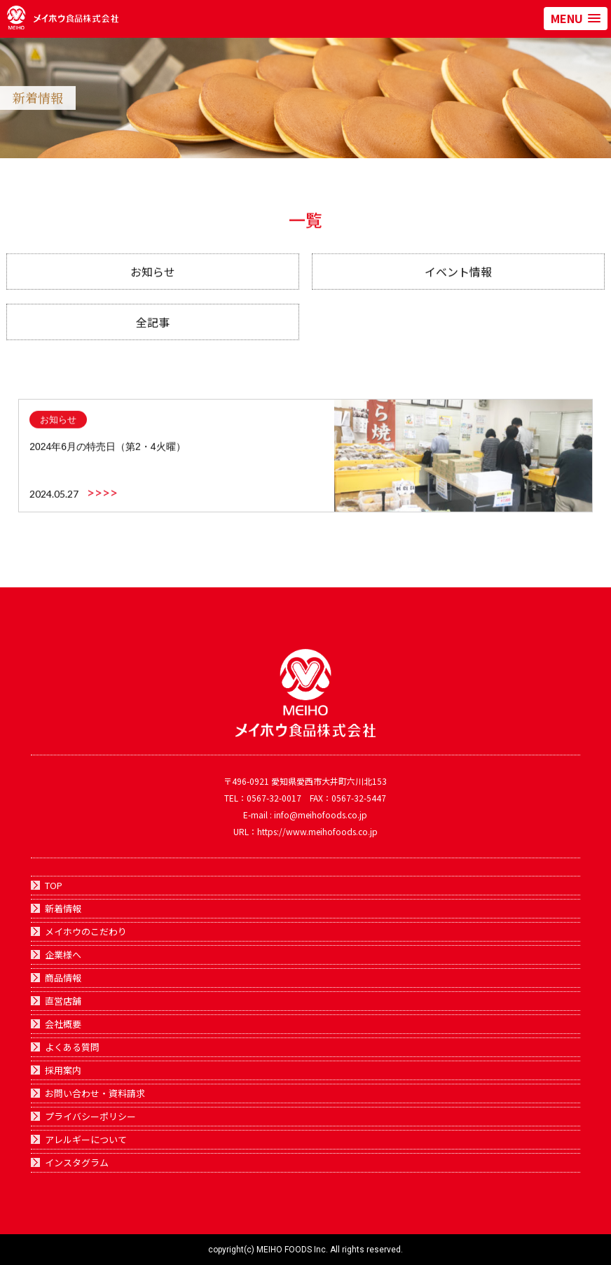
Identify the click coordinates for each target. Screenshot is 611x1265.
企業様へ (63, 954)
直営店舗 (63, 1000)
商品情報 (63, 977)
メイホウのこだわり (86, 931)
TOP (53, 885)
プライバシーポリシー (90, 1116)
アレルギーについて (86, 1139)
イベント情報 (458, 278)
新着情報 (63, 908)
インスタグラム (77, 1162)
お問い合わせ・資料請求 (95, 1093)
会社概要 (63, 1023)
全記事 (153, 328)
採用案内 (63, 1070)
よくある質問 (72, 1047)
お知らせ (152, 278)
